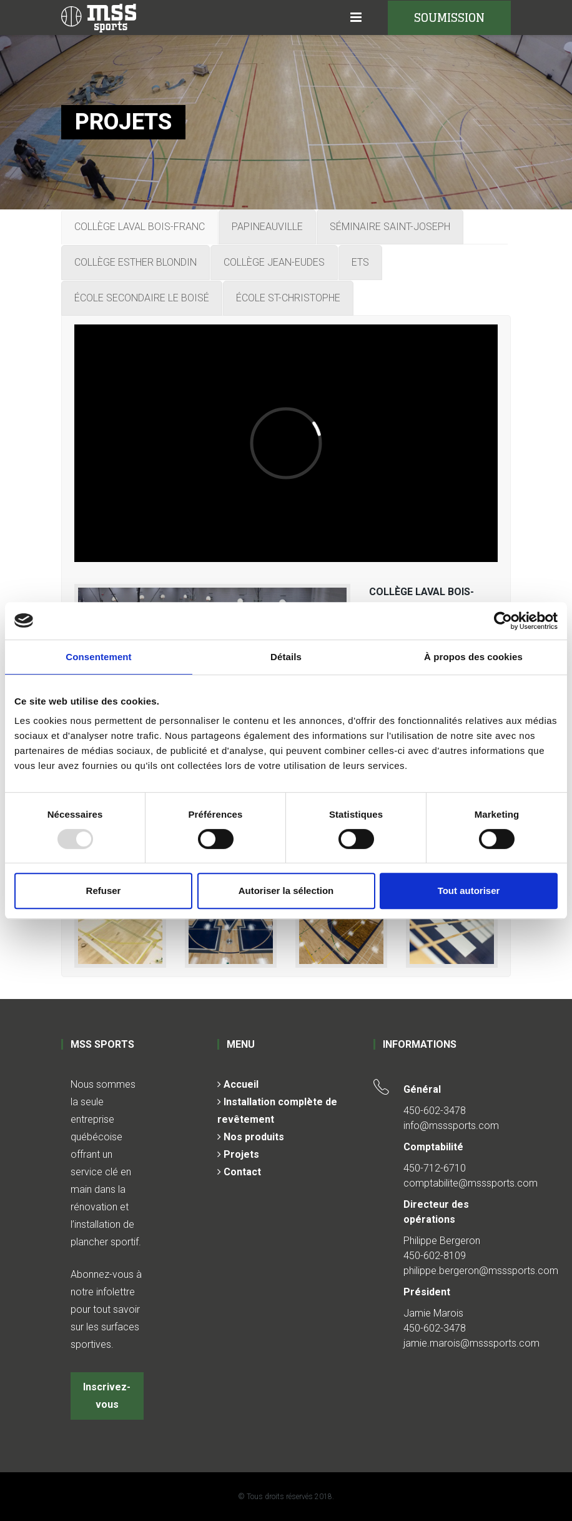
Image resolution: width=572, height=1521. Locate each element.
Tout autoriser (469, 890)
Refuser (103, 890)
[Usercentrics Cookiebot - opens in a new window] (503, 620)
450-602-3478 (434, 1111)
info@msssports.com (451, 1126)
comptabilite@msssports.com (470, 1183)
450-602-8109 (434, 1256)
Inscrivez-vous (107, 1395)
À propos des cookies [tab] (473, 656)
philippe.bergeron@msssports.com (480, 1271)
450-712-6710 (434, 1168)
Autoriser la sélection (286, 890)
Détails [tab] (286, 656)
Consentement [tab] (98, 656)
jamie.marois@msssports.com (471, 1343)
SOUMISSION (449, 18)
